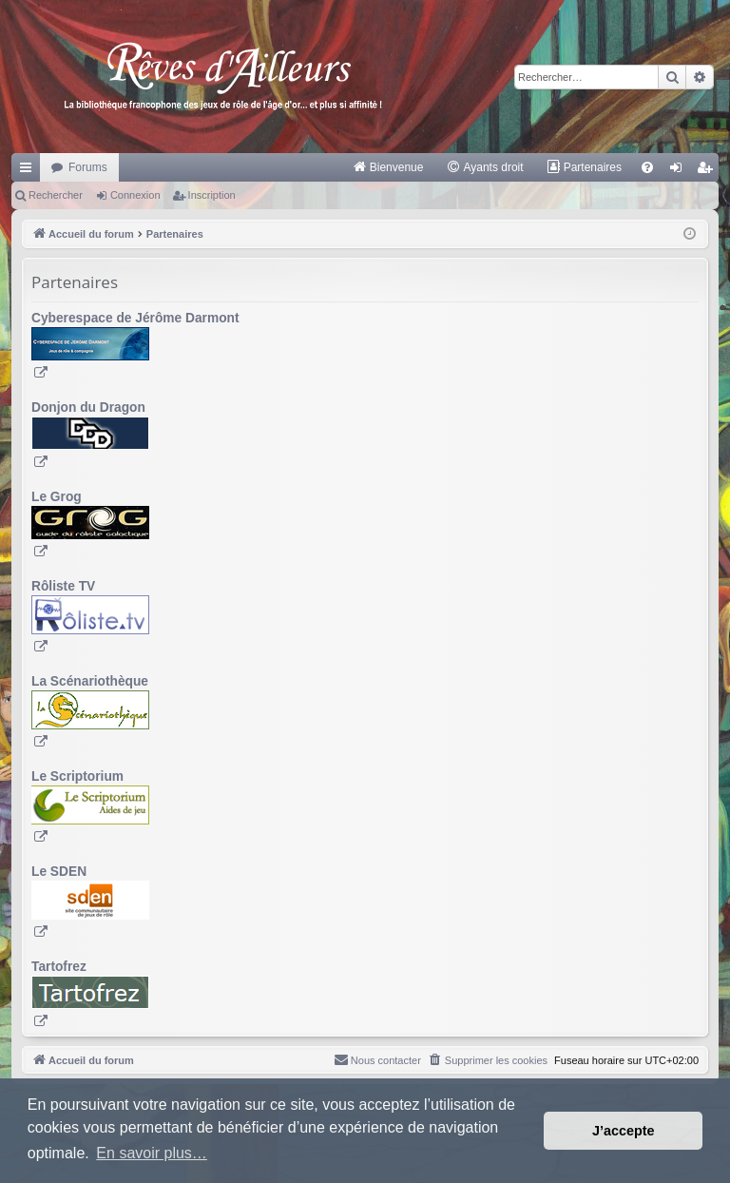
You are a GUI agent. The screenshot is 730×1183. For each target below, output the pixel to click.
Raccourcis (29, 171)
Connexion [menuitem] (680, 171)
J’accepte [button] (623, 1130)
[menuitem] (388, 167)
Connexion (135, 195)
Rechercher (56, 195)
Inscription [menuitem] (709, 171)
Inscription (212, 195)
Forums (87, 167)
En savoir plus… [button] (151, 1153)
